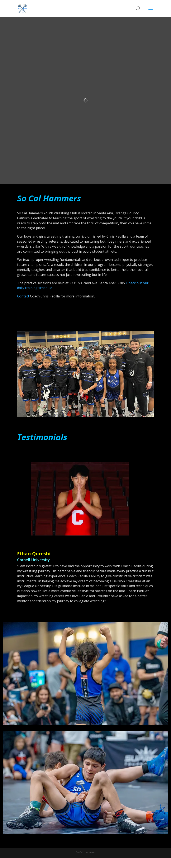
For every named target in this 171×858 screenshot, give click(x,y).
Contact (23, 296)
